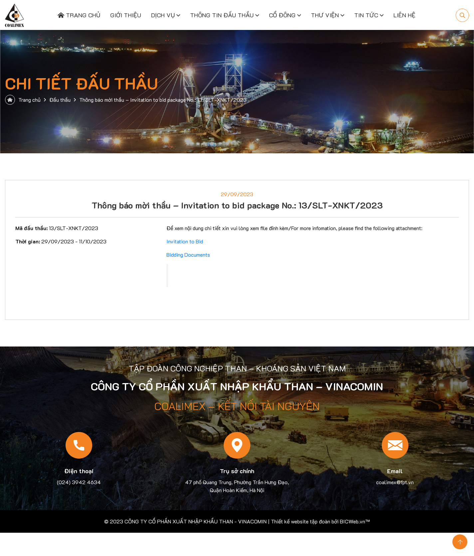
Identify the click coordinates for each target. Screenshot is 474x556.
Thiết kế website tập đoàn (300, 521)
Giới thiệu (125, 15)
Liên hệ (404, 15)
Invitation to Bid (184, 241)
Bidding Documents (188, 254)
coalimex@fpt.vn (395, 482)
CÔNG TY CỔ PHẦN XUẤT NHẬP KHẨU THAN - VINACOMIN (195, 521)
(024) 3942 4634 (79, 482)
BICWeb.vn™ (355, 521)
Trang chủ (79, 15)
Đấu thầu (60, 99)
